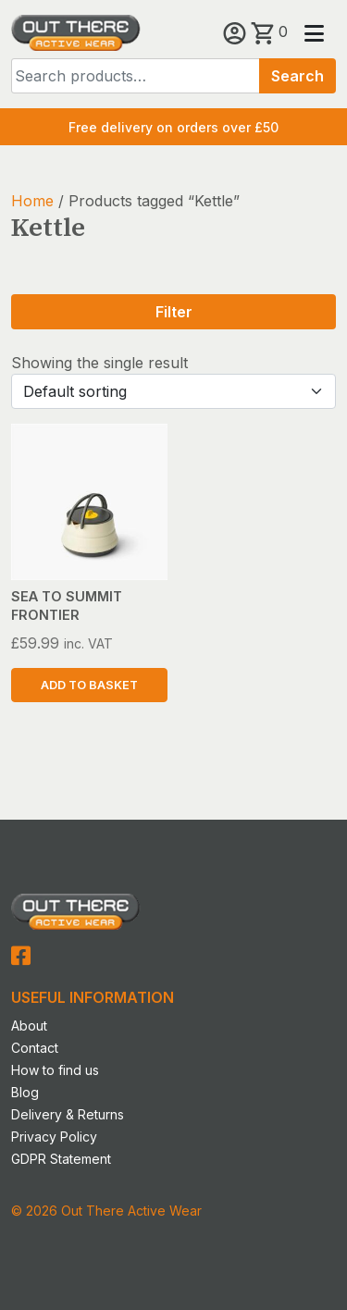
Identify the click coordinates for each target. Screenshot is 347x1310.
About (29, 1025)
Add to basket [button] (89, 685)
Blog (25, 1092)
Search (297, 76)
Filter (173, 312)
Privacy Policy (54, 1136)
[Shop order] (173, 391)
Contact (34, 1048)
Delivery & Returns (67, 1114)
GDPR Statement (61, 1159)
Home (32, 201)
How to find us (55, 1070)
